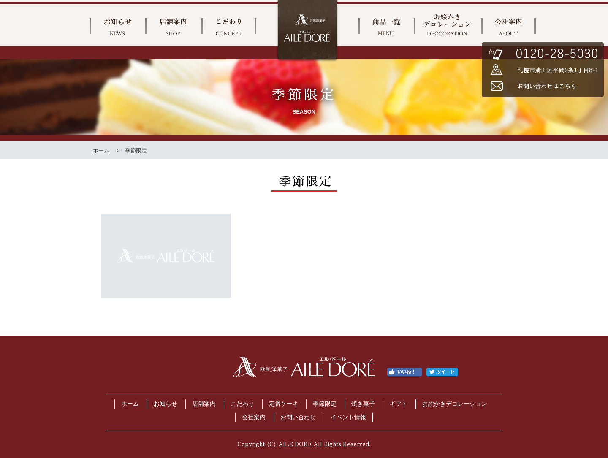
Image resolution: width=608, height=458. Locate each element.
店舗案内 (204, 404)
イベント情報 (348, 417)
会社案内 (254, 417)
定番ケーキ (284, 404)
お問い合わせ (298, 417)
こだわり (242, 404)
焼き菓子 (363, 404)
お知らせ (165, 404)
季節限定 (325, 404)
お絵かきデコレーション (454, 404)
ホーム (101, 150)
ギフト (398, 404)
